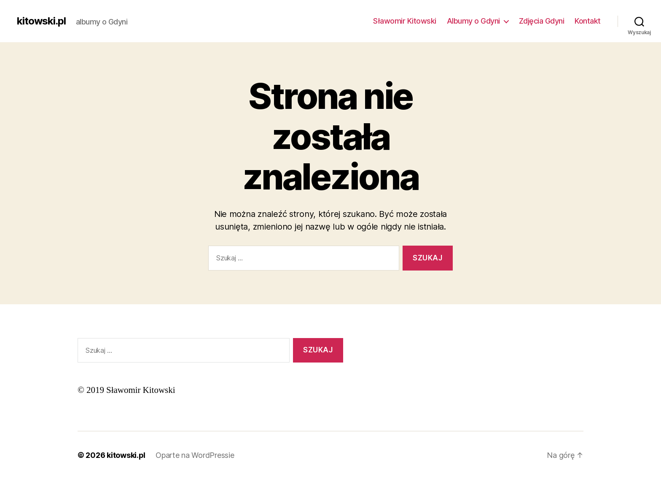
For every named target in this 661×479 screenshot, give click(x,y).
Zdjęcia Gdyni (541, 20)
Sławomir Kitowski (404, 20)
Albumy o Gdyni (473, 20)
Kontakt (588, 20)
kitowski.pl (41, 21)
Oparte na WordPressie (195, 455)
